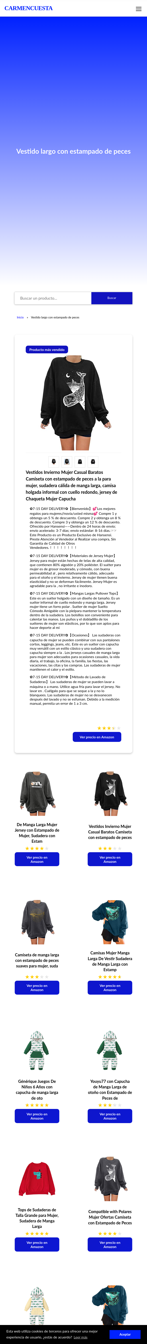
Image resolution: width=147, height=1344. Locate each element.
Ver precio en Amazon (97, 737)
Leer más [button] (80, 1337)
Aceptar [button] (125, 1334)
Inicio (20, 317)
